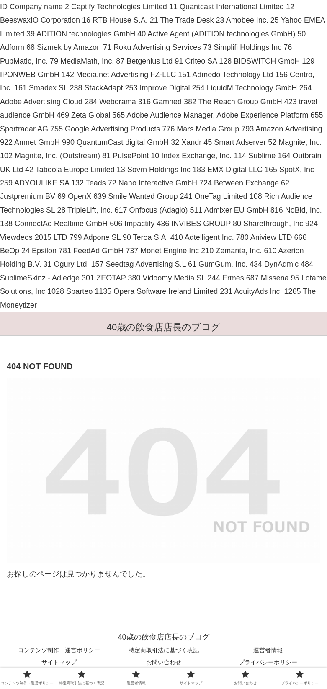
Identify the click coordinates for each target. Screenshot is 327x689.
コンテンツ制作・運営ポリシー (59, 650)
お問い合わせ (163, 662)
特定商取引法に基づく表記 (164, 650)
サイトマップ (59, 662)
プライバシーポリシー (268, 662)
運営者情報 (268, 650)
